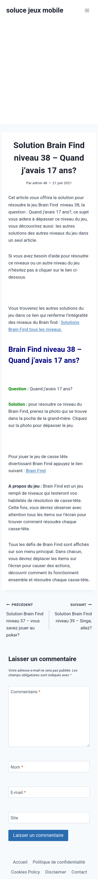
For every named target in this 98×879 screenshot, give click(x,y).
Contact (79, 872)
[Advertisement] (49, 73)
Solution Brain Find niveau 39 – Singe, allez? (73, 615)
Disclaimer (55, 872)
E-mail (18, 792)
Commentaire (26, 691)
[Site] (49, 817)
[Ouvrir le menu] (87, 10)
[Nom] (49, 766)
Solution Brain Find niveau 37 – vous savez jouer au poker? (25, 619)
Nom (17, 766)
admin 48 (39, 183)
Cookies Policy (25, 872)
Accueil (20, 862)
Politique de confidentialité (59, 862)
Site (14, 817)
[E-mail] (49, 792)
